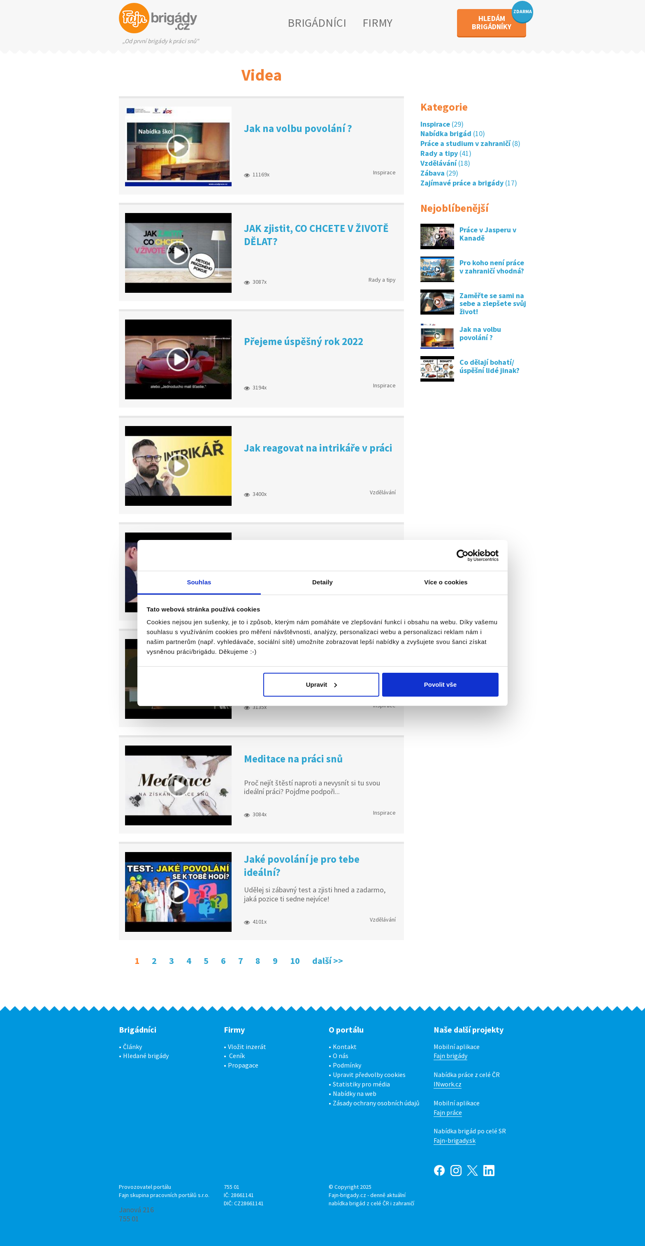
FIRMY (377, 22)
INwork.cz (448, 1084)
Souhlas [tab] (199, 582)
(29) (442, 124)
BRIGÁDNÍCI (317, 22)
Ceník (237, 1055)
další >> (327, 960)
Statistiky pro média (361, 1084)
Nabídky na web (354, 1093)
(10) (452, 133)
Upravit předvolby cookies (369, 1074)
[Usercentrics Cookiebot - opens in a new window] (463, 555)
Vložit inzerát (247, 1046)
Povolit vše (440, 684)
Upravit (321, 684)
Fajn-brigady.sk (455, 1140)
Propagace (243, 1065)
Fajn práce (448, 1112)
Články (132, 1046)
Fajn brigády (450, 1055)
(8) (470, 143)
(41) (445, 153)
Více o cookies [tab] (446, 582)
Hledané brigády (146, 1055)
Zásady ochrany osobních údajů (376, 1103)
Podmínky (347, 1065)
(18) (445, 163)
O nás (340, 1055)
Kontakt (345, 1046)
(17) (468, 183)
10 (295, 960)
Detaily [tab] (322, 582)
